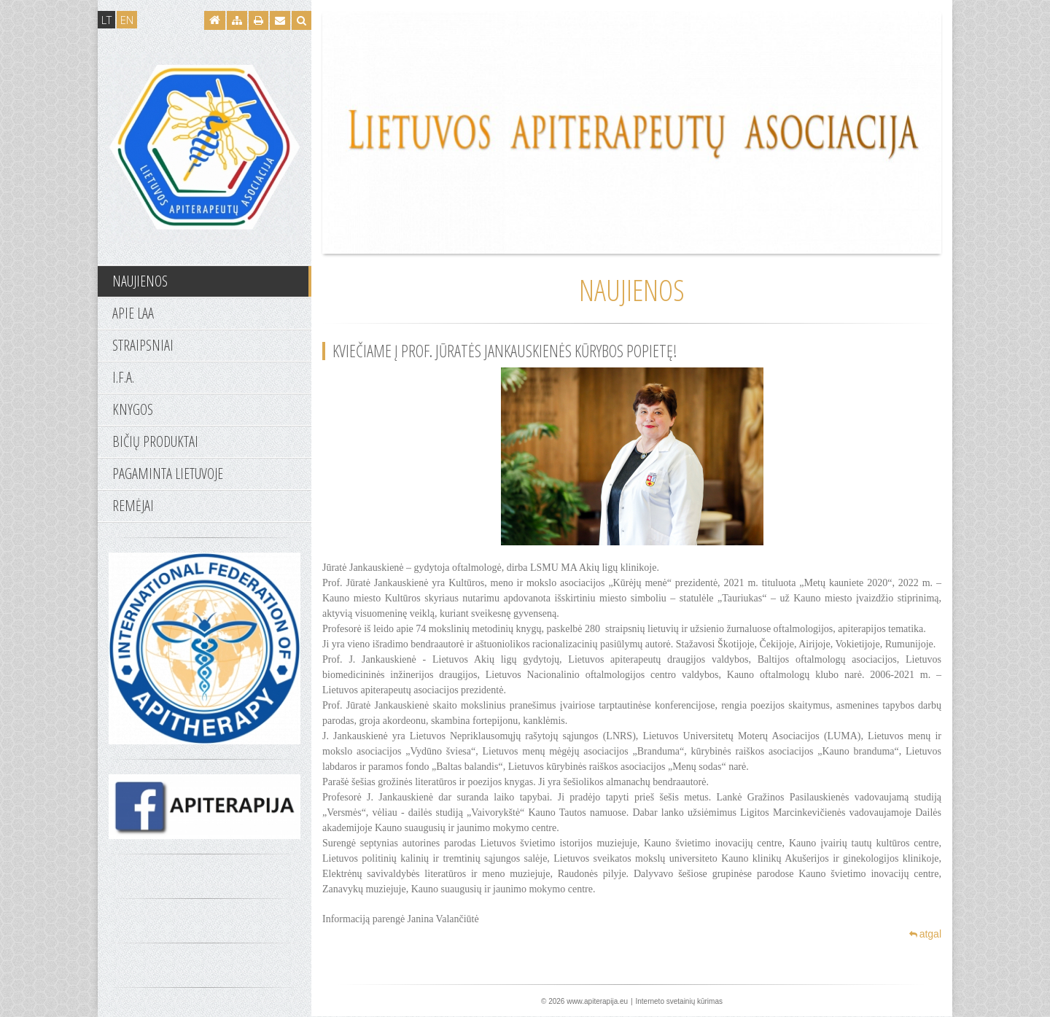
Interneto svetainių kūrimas (679, 1001)
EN (126, 19)
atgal (925, 934)
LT (106, 19)
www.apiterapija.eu (597, 1001)
